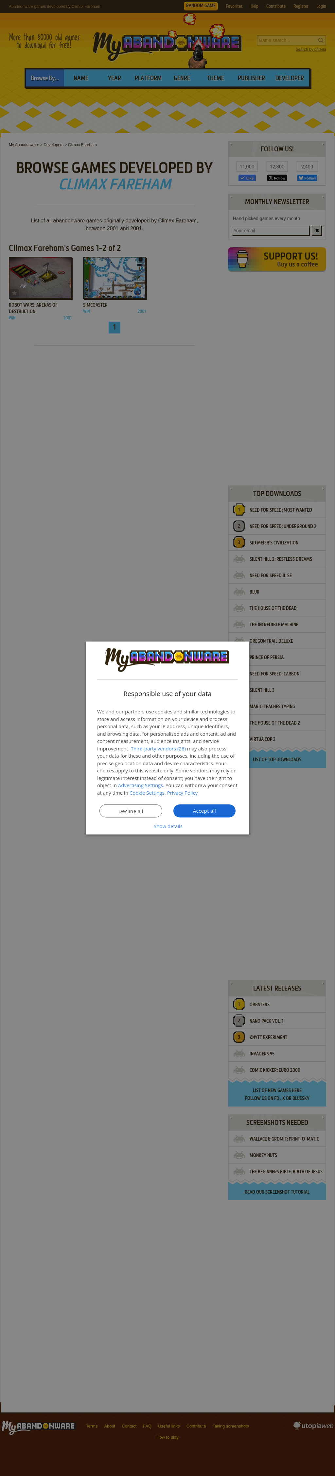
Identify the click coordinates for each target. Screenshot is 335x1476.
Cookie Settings (147, 792)
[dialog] (167, 738)
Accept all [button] (204, 810)
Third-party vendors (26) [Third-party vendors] (158, 748)
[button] (167, 826)
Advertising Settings (140, 785)
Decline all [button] (130, 811)
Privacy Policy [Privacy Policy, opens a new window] (182, 792)
